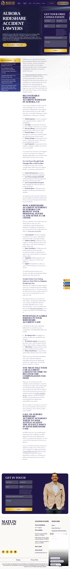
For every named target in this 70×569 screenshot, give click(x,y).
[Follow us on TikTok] (11, 552)
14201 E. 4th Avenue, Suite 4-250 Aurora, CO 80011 (43, 542)
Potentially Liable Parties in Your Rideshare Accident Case (8, 76)
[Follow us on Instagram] (7, 552)
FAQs (34, 3)
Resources (38, 3)
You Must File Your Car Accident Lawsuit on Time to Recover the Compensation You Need (8, 81)
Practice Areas (19, 3)
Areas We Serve (25, 3)
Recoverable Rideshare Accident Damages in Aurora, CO (8, 64)
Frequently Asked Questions (59, 531)
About (30, 3)
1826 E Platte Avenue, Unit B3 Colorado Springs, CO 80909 (42, 538)
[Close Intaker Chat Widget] (66, 534)
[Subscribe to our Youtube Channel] (15, 552)
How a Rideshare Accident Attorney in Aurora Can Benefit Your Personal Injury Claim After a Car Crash (8, 70)
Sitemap (18, 560)
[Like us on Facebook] (3, 552)
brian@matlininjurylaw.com (41, 552)
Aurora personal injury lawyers (33, 75)
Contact (43, 3)
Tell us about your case (15, 45)
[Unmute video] (51, 534)
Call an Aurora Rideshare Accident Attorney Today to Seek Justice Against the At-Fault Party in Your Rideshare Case (9, 88)
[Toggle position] (64, 534)
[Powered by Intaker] (60, 566)
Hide (15, 60)
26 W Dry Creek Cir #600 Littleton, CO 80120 (41, 534)
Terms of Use (30, 493)
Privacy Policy (26, 493)
